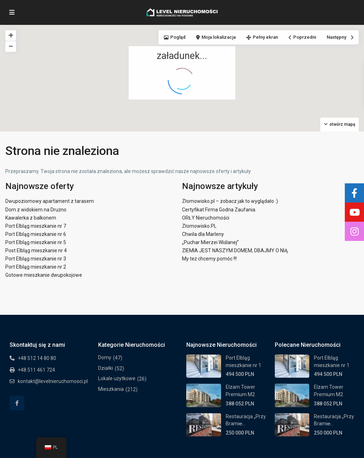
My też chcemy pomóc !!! (209, 259)
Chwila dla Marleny (203, 234)
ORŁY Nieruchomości (205, 218)
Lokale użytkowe (116, 378)
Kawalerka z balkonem (30, 218)
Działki (105, 368)
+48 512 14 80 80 (37, 358)
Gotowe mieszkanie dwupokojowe (43, 275)
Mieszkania (111, 389)
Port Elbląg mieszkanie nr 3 (35, 259)
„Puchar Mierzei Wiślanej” (210, 242)
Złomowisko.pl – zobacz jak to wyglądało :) (230, 201)
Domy (104, 357)
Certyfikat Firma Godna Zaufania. (219, 209)
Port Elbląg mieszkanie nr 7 (35, 226)
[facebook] (17, 403)
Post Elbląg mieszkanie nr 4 (36, 250)
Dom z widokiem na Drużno (35, 209)
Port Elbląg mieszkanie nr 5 (35, 242)
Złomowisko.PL (199, 226)
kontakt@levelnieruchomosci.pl (53, 381)
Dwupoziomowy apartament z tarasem (49, 201)
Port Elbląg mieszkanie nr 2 (35, 267)
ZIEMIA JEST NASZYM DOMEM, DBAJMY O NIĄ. (235, 250)
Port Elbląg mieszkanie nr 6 (35, 234)
